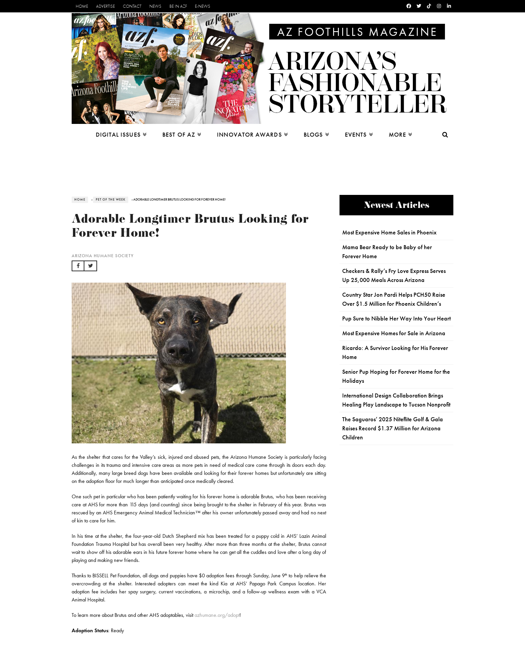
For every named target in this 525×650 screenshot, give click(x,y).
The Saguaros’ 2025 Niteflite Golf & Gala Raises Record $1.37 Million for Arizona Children (392, 428)
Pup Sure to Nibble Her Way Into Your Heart (396, 318)
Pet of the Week (111, 200)
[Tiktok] (429, 6)
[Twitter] (419, 6)
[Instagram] (439, 6)
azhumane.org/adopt (217, 615)
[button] (78, 266)
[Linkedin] (449, 6)
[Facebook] (408, 6)
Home (82, 6)
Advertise (105, 6)
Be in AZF (178, 6)
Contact (132, 6)
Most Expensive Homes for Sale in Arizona (393, 333)
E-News (202, 6)
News (155, 6)
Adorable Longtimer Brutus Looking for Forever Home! (190, 227)
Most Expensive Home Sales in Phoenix (389, 232)
